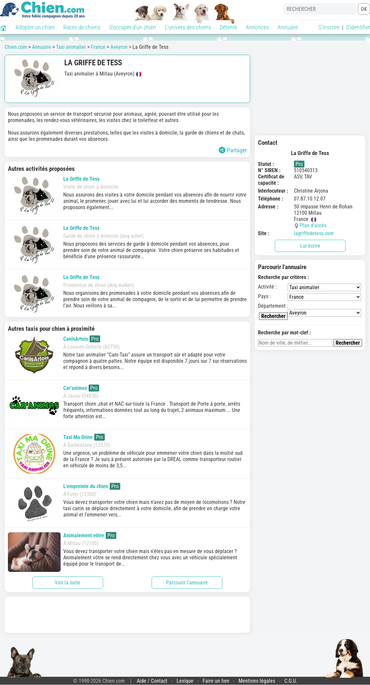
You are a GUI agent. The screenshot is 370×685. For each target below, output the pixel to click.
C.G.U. (290, 681)
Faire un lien (216, 681)
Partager (233, 150)
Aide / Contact (152, 681)
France (98, 47)
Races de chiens (81, 27)
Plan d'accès (313, 225)
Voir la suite (67, 582)
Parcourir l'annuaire (187, 582)
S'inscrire (329, 27)
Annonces (257, 27)
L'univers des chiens (188, 27)
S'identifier (358, 27)
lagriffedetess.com (314, 233)
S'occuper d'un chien (132, 27)
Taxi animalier (71, 47)
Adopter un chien (35, 27)
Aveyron (119, 47)
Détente (228, 27)
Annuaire (287, 27)
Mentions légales (257, 681)
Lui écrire (310, 246)
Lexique (185, 681)
